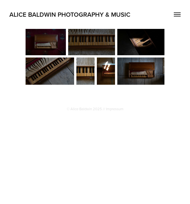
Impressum (115, 108)
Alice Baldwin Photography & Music (69, 14)
